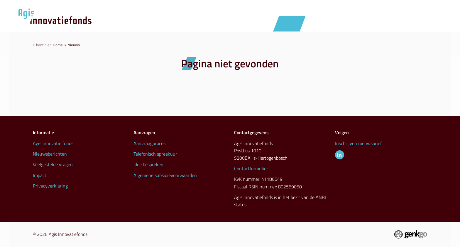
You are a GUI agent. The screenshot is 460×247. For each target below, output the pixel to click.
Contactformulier (251, 168)
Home (58, 45)
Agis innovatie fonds (53, 143)
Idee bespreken (148, 164)
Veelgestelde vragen (53, 164)
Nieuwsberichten (50, 153)
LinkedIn (339, 154)
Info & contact (409, 24)
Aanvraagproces (246, 24)
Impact (39, 175)
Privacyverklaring (50, 185)
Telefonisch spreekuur (155, 153)
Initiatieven (326, 24)
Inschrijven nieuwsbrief (358, 143)
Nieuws (289, 24)
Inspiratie (365, 24)
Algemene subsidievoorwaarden (165, 175)
